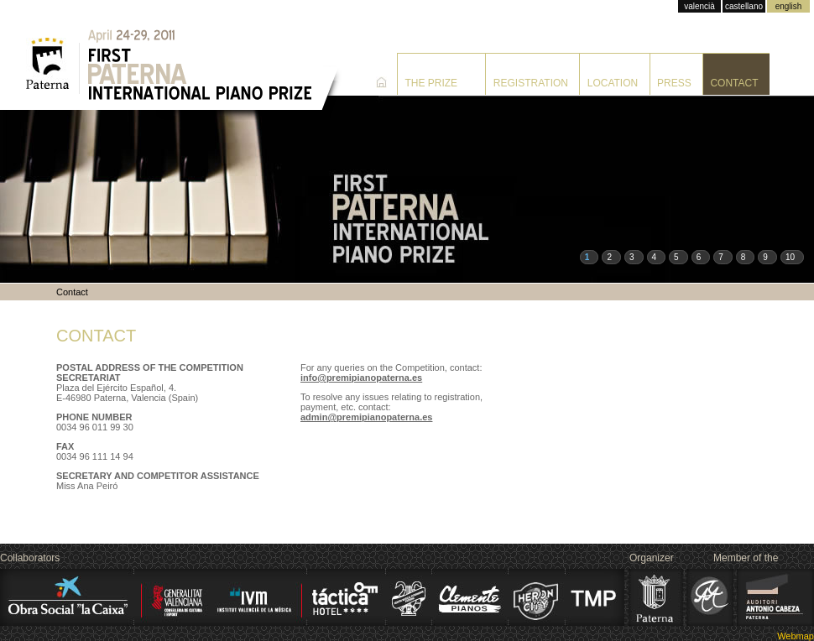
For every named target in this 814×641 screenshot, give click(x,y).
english (788, 6)
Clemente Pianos (469, 597)
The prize (430, 83)
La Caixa (65, 597)
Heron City (536, 597)
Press (674, 83)
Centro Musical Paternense (409, 597)
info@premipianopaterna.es (361, 378)
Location (612, 83)
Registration (530, 83)
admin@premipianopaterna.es (366, 417)
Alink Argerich (711, 597)
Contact (734, 83)
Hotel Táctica (344, 597)
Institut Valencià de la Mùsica (224, 597)
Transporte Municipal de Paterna (594, 597)
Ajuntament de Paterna (656, 597)
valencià (699, 6)
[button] (589, 257)
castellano (744, 6)
